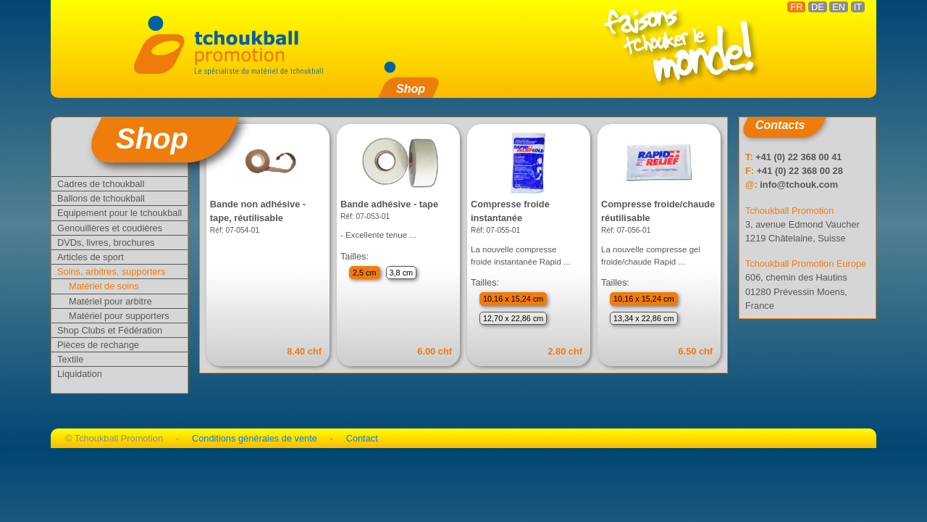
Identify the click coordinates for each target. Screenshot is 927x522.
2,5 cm (365, 272)
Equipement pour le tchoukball (119, 212)
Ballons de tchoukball (101, 198)
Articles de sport (90, 257)
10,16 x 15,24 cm (513, 298)
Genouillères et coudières (109, 228)
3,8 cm (402, 272)
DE (817, 6)
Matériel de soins (104, 286)
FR (796, 6)
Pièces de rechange (98, 344)
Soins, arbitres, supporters (111, 271)
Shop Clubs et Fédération (109, 330)
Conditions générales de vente (254, 438)
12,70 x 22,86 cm (513, 318)
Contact (362, 438)
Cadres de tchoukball (100, 183)
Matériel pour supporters (119, 315)
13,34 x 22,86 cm (643, 318)
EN (838, 6)
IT (858, 6)
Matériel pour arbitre (110, 301)
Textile (70, 359)
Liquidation (79, 373)
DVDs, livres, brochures (105, 242)
